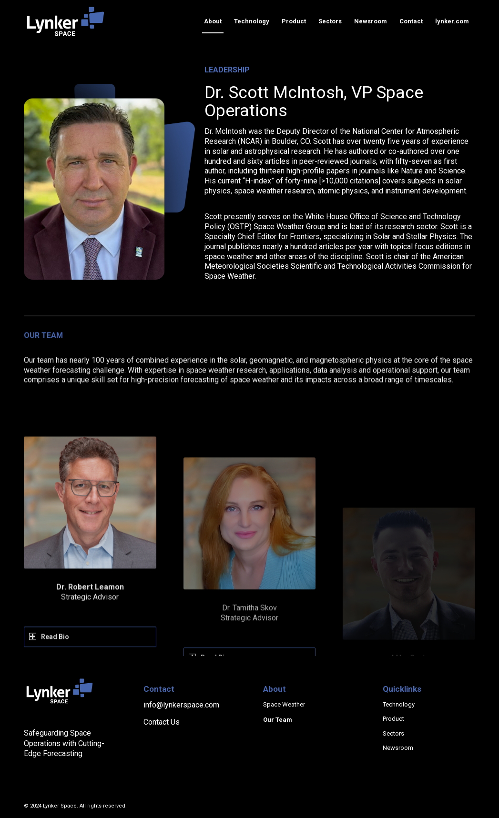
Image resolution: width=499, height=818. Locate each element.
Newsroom (398, 747)
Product (393, 718)
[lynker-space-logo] (65, 21)
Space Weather (284, 704)
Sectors (393, 733)
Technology (399, 704)
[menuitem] (213, 21)
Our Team (277, 719)
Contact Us (161, 722)
